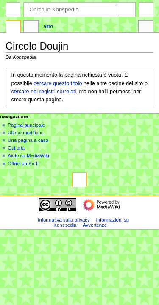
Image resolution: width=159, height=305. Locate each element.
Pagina (13, 27)
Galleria (16, 147)
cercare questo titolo (57, 83)
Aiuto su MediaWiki (28, 155)
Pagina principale (26, 125)
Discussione (31, 27)
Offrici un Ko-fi (23, 163)
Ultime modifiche (26, 132)
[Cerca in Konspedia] (72, 9)
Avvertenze (95, 224)
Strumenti (146, 27)
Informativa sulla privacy (64, 219)
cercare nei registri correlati (43, 91)
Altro (48, 26)
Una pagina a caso (28, 140)
